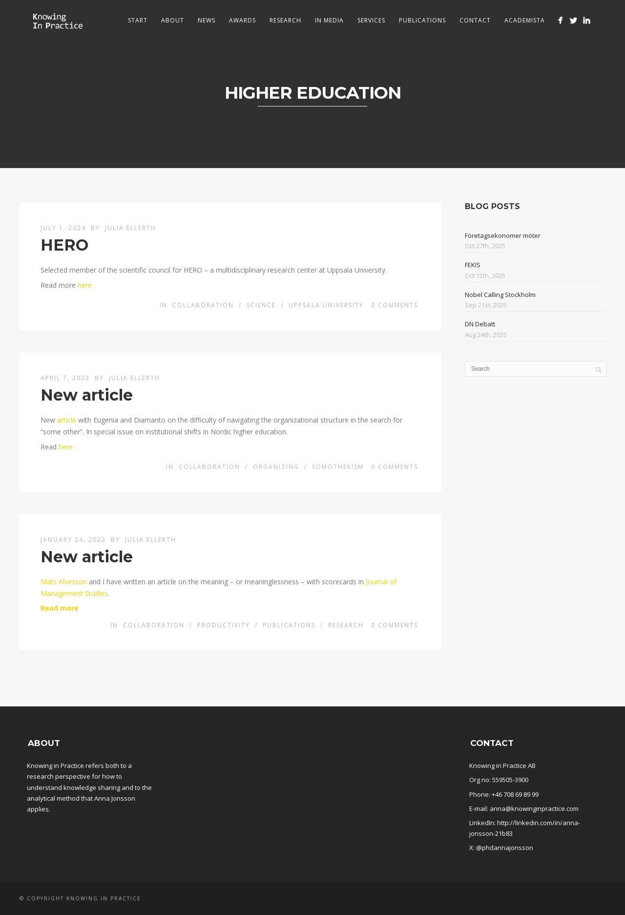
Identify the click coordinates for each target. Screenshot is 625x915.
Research (285, 20)
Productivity (223, 625)
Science (261, 305)
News (206, 20)
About (172, 20)
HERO (64, 245)
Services (371, 20)
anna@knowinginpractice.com (534, 808)
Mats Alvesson (64, 581)
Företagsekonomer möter (503, 235)
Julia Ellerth (130, 228)
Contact (475, 20)
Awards (242, 20)
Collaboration (203, 305)
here (85, 285)
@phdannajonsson (504, 847)
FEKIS (472, 264)
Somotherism (338, 467)
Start (137, 20)
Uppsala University (326, 305)
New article (87, 394)
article (66, 420)
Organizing (276, 467)
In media (329, 20)
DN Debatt (480, 323)
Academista (524, 20)
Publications (422, 20)
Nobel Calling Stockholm (500, 294)
